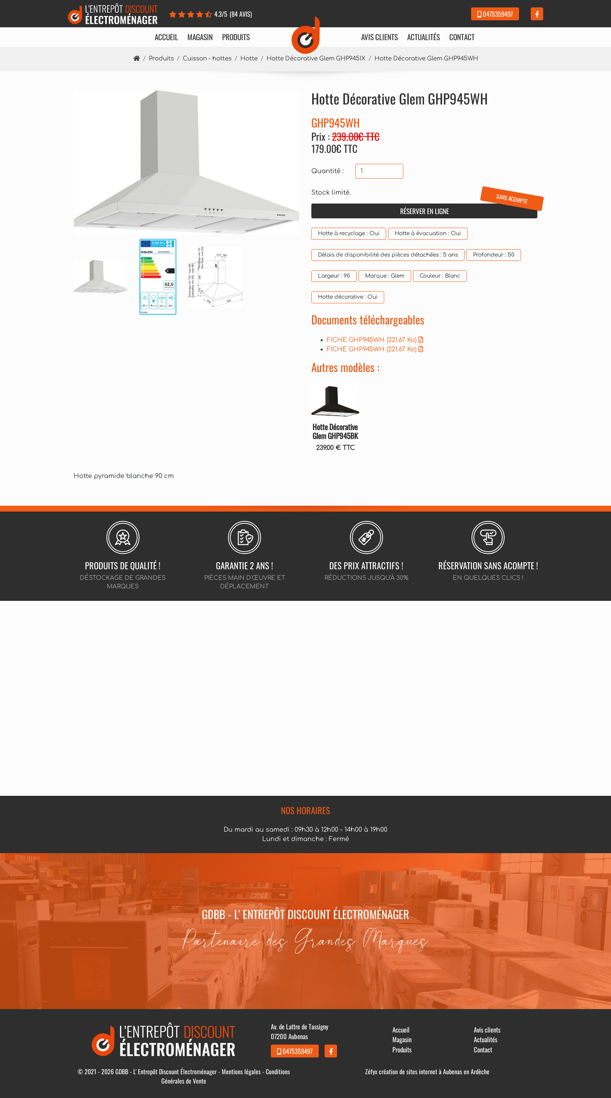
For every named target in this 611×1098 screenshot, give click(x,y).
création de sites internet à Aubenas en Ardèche (434, 1071)
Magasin (200, 37)
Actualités (423, 37)
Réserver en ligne (469, 210)
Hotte (249, 58)
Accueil (166, 37)
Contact (462, 37)
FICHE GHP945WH (375, 340)
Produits (236, 37)
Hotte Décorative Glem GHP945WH (426, 58)
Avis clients (379, 37)
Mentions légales (241, 1071)
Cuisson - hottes (207, 58)
